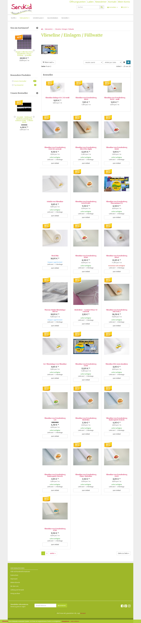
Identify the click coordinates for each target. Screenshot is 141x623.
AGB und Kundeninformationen (20, 564)
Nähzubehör (25, 18)
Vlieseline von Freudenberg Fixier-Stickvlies (85, 469)
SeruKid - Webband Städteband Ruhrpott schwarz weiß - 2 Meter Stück (24, 119)
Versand (82, 605)
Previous (14, 50)
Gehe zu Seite (123, 545)
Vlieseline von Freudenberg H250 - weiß (114, 98)
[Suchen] (87, 7)
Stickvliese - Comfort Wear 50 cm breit (85, 309)
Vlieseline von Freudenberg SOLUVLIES (85, 202)
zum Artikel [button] (55, 163)
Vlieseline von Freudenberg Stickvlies (85, 415)
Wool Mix (54, 256)
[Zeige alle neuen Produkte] (37, 28)
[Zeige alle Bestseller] (37, 93)
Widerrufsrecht (15, 574)
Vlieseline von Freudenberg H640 (116, 256)
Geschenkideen (52, 18)
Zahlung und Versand (17, 582)
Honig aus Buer (15, 585)
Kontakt (112, 1)
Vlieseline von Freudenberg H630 (86, 98)
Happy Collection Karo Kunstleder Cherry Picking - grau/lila (24, 53)
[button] (124, 62)
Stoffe (13, 18)
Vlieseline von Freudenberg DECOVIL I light (85, 148)
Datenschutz (14, 567)
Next (33, 50)
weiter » (53, 545)
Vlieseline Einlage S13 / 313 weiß (57, 98)
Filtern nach (48, 62)
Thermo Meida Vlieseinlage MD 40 (55, 309)
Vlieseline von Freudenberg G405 (116, 469)
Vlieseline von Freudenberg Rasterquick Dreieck (116, 415)
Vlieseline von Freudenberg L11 (55, 415)
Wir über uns (14, 578)
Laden (90, 1)
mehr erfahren (75, 621)
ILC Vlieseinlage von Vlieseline (55, 362)
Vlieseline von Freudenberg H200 (116, 148)
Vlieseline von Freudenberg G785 (55, 523)
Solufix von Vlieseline (55, 202)
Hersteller (65, 18)
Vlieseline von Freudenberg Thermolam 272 (116, 202)
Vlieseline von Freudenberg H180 (85, 256)
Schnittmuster (38, 18)
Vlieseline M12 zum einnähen (117, 362)
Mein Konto (124, 1)
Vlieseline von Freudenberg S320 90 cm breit (55, 148)
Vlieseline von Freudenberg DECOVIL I (116, 309)
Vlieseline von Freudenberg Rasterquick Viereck (55, 469)
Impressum (14, 571)
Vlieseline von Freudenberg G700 (85, 363)
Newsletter (101, 1)
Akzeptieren (65, 621)
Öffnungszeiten (78, 1)
